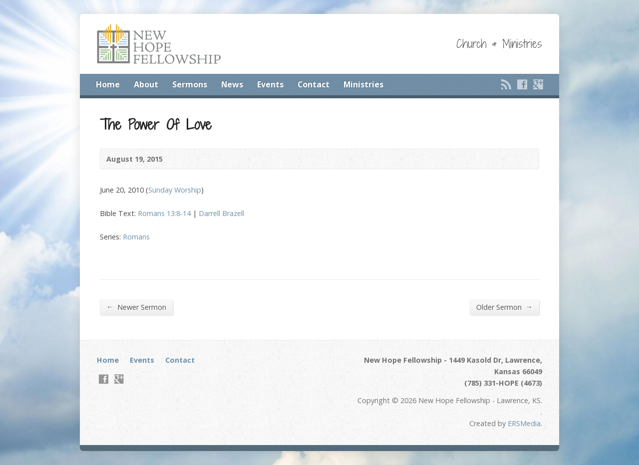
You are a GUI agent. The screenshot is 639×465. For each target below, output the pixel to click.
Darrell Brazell (221, 213)
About (146, 84)
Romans (136, 236)
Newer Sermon (136, 307)
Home (108, 84)
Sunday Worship (174, 190)
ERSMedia (524, 423)
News (232, 84)
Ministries (363, 84)
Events (270, 84)
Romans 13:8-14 (164, 213)
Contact (313, 84)
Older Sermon (504, 307)
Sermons (189, 84)
